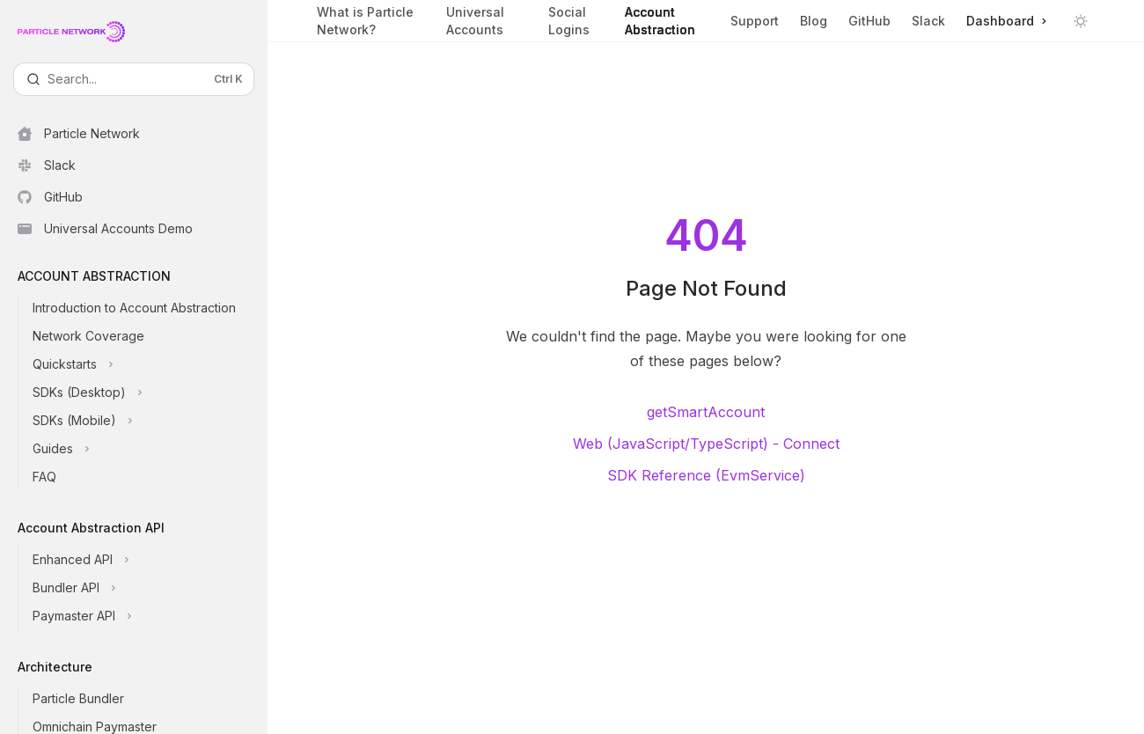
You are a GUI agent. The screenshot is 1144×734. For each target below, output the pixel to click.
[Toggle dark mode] (1081, 21)
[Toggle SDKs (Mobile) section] (148, 421)
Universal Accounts (486, 23)
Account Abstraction (667, 23)
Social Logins (576, 23)
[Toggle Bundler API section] (148, 588)
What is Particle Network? (371, 23)
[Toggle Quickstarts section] (148, 364)
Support (754, 27)
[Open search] (133, 79)
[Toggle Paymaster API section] (148, 616)
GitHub (869, 20)
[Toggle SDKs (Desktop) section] (148, 392)
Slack (928, 20)
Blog (813, 20)
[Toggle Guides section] (148, 449)
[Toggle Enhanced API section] (148, 560)
